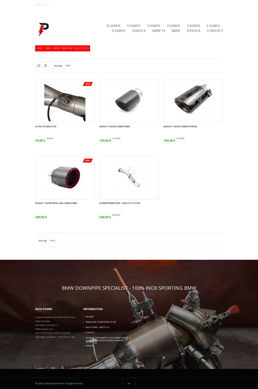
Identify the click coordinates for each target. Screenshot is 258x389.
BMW (48, 48)
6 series (118, 31)
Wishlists (192, 4)
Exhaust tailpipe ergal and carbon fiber (56, 203)
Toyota (193, 31)
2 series (153, 26)
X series (113, 26)
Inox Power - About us (97, 327)
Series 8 (138, 31)
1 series (133, 26)
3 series (173, 26)
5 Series (212, 26)
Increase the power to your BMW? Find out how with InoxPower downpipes (106, 339)
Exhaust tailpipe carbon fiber (114, 126)
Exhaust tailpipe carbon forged (180, 126)
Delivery (90, 316)
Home (39, 48)
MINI (175, 31)
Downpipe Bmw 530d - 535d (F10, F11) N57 (120, 203)
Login (203, 4)
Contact (214, 31)
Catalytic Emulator (45, 126)
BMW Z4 (158, 31)
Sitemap (89, 345)
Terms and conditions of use (101, 322)
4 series (193, 26)
